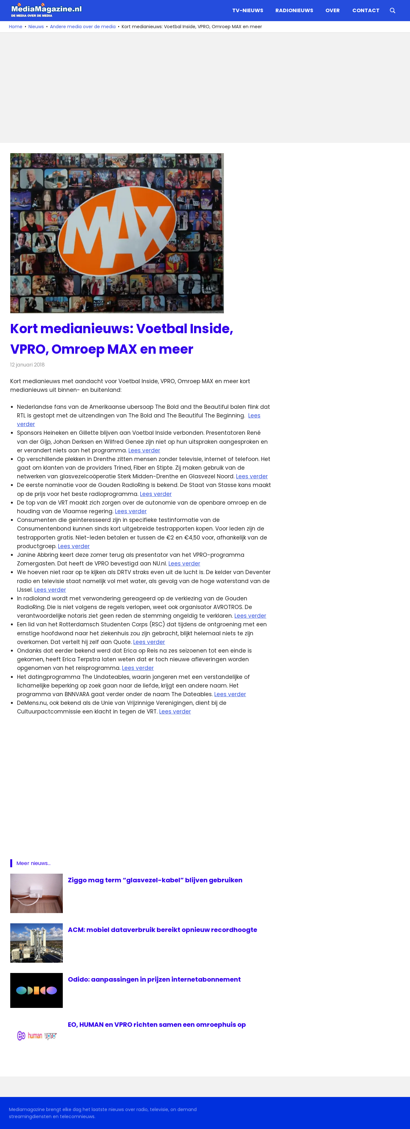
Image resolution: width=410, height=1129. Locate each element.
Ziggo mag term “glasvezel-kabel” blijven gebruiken (155, 880)
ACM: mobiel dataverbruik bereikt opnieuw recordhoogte (162, 929)
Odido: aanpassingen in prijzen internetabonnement (154, 979)
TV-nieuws (247, 10)
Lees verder (144, 450)
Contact (366, 10)
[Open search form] (393, 10)
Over (332, 10)
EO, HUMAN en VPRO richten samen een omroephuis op (157, 1024)
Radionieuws (294, 10)
